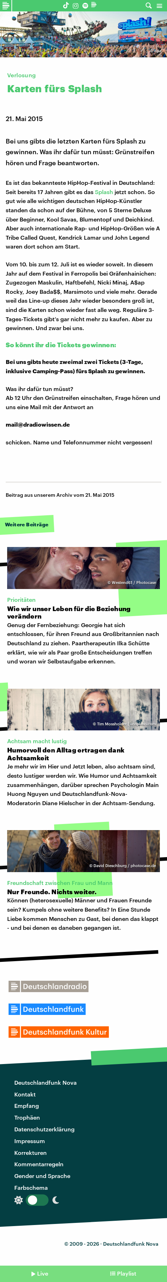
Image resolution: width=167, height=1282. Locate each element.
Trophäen (27, 1117)
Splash (104, 191)
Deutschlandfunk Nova (45, 1082)
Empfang (26, 1105)
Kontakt (25, 1094)
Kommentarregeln (39, 1164)
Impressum (29, 1140)
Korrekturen (30, 1152)
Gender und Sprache (42, 1175)
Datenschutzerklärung (44, 1129)
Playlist (126, 1273)
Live (42, 1273)
